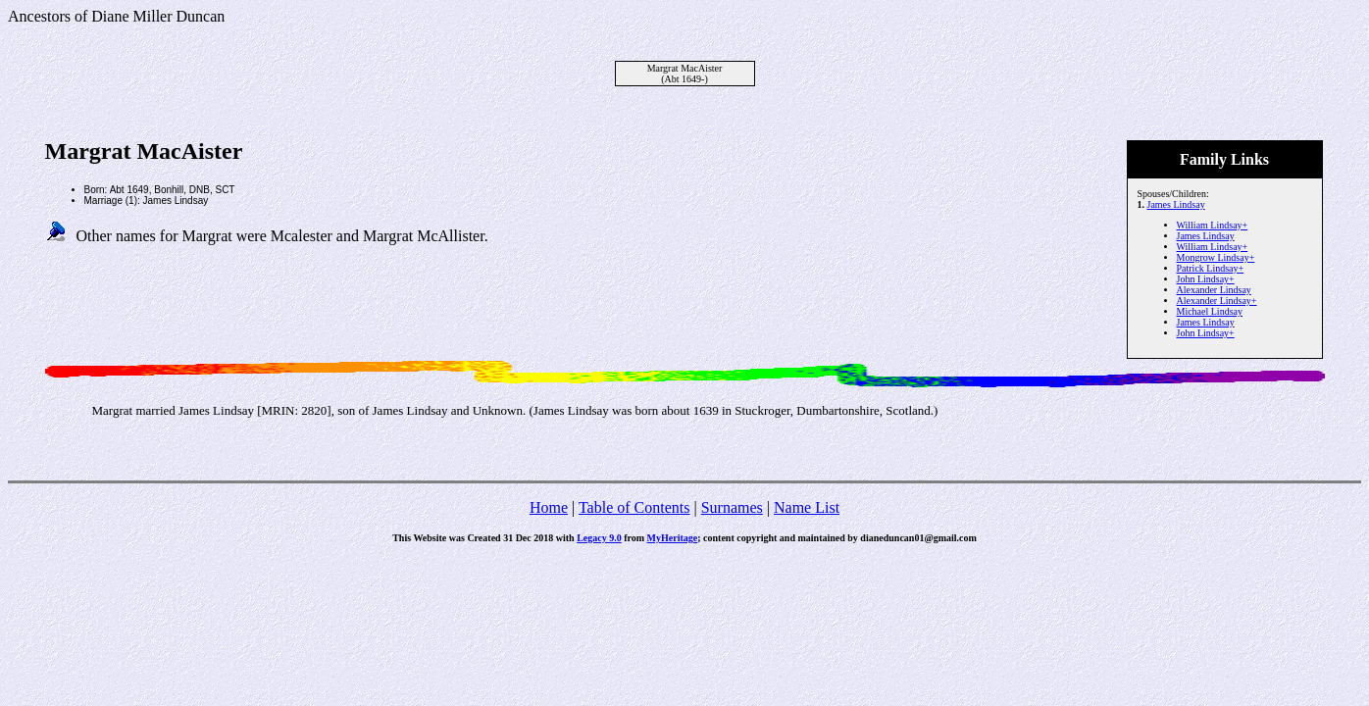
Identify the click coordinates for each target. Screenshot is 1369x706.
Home (549, 507)
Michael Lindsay (1209, 311)
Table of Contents (634, 507)
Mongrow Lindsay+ (1216, 257)
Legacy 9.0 (599, 537)
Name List (806, 507)
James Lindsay (1176, 204)
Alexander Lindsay (1214, 289)
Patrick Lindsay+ (1210, 268)
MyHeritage (672, 537)
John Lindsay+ (1206, 279)
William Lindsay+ (1212, 225)
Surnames (732, 507)
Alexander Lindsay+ (1217, 300)
